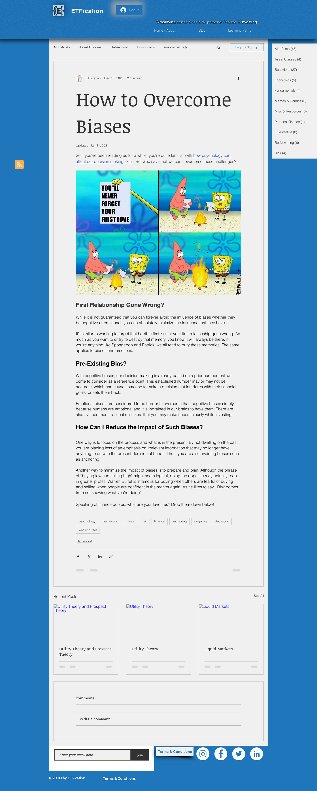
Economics (146, 47)
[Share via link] (111, 556)
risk (144, 521)
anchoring (179, 521)
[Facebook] (220, 753)
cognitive (200, 521)
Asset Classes (90, 47)
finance (159, 521)
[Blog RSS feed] (19, 164)
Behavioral (119, 47)
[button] (240, 29)
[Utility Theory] (158, 622)
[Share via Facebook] (78, 556)
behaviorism (111, 521)
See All (259, 596)
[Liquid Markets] (231, 622)
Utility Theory (145, 648)
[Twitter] (238, 753)
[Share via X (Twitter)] (89, 556)
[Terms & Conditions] (175, 751)
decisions (222, 521)
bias (131, 521)
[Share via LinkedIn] (100, 556)
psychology (87, 521)
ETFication (87, 10)
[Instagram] (202, 753)
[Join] (140, 755)
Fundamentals (175, 47)
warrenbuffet (88, 530)
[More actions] (238, 78)
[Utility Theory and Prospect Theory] (86, 622)
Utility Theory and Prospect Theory (85, 651)
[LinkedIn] (256, 753)
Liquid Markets (218, 648)
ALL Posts (61, 47)
